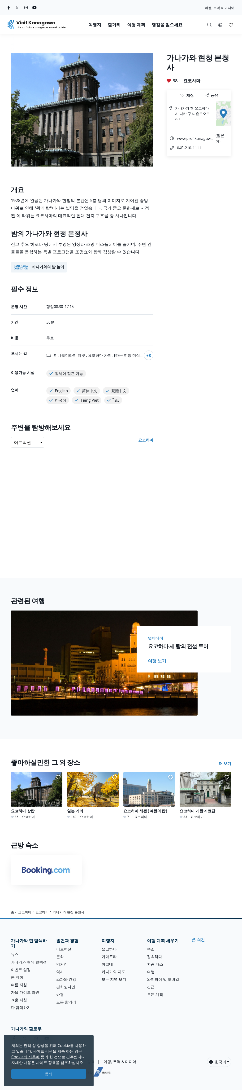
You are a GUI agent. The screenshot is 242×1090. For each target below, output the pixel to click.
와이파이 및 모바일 (163, 979)
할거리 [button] (114, 24)
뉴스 (14, 954)
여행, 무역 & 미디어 (219, 7)
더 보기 (225, 763)
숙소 (151, 949)
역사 (60, 971)
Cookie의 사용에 (25, 1056)
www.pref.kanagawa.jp (195, 139)
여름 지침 (19, 984)
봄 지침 (17, 977)
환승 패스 (155, 964)
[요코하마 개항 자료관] (205, 795)
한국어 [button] (217, 1061)
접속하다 (154, 956)
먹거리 (62, 964)
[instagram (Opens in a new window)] (26, 7)
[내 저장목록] (230, 24)
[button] (220, 24)
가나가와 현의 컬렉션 (29, 962)
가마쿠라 (109, 956)
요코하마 (191, 81)
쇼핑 (60, 994)
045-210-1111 (189, 147)
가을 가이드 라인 (25, 992)
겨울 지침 (19, 999)
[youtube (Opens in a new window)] (34, 7)
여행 (151, 971)
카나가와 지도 (113, 971)
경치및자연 (65, 986)
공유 (212, 95)
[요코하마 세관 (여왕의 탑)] (149, 795)
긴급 (151, 986)
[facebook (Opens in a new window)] (9, 7)
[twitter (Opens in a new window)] (17, 7)
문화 (60, 956)
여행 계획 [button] (136, 24)
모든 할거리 (66, 1002)
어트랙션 (63, 949)
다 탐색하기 (21, 1007)
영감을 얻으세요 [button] (167, 24)
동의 (48, 1074)
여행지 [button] (94, 24)
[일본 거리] (93, 795)
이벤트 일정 (21, 969)
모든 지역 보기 (114, 979)
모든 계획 (155, 994)
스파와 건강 (66, 979)
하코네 (107, 964)
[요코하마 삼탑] (36, 795)
